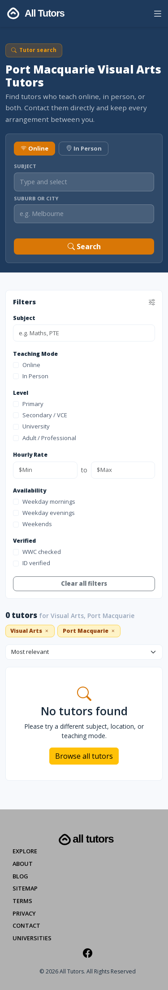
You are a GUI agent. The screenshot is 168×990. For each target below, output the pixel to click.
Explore (25, 851)
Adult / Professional (44, 438)
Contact (26, 925)
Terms (22, 901)
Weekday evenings (44, 513)
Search (84, 246)
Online (34, 148)
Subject (25, 166)
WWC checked (37, 552)
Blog (20, 876)
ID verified (31, 563)
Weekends (32, 524)
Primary (28, 404)
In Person (84, 148)
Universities (32, 938)
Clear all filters (84, 583)
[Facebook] (87, 953)
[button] (157, 15)
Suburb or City (36, 198)
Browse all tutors (84, 756)
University (31, 426)
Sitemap (25, 888)
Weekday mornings (44, 501)
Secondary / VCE (40, 415)
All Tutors (85, 839)
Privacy (24, 913)
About (23, 864)
